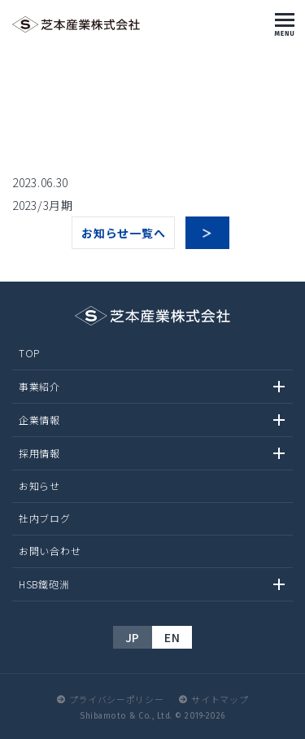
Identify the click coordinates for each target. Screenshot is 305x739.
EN (172, 637)
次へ (207, 232)
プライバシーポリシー (116, 699)
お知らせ (39, 485)
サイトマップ (219, 699)
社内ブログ (45, 518)
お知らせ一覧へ (123, 233)
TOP (29, 353)
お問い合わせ (50, 551)
